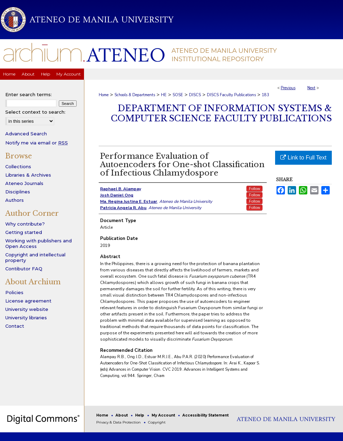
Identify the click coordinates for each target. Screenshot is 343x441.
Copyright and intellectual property (35, 257)
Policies (14, 292)
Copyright (157, 422)
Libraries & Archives (28, 175)
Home (103, 95)
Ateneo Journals (24, 183)
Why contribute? (25, 224)
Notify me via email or (36, 142)
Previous (288, 88)
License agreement (28, 301)
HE (164, 95)
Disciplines (17, 191)
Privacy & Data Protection (119, 422)
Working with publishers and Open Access (38, 243)
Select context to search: (35, 112)
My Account (164, 415)
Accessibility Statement (205, 415)
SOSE (178, 95)
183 (265, 95)
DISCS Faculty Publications (231, 95)
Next (311, 88)
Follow (254, 188)
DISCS (195, 95)
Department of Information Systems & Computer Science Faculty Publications (221, 113)
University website (26, 309)
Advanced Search (26, 133)
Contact (14, 326)
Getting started (23, 232)
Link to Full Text (303, 158)
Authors (14, 200)
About (122, 415)
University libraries (26, 317)
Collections (18, 166)
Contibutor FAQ (23, 268)
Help (140, 415)
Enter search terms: (28, 94)
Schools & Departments (134, 95)
